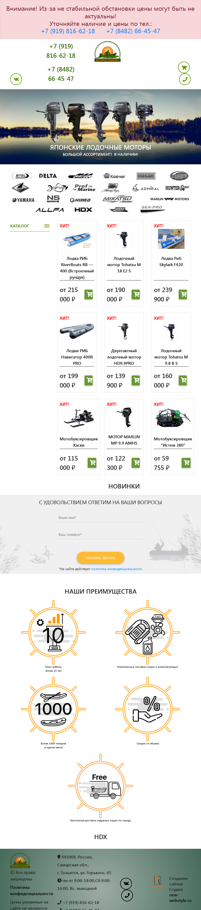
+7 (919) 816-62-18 (68, 30)
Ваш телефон (70, 514)
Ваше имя (67, 497)
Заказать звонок (100, 537)
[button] (15, 106)
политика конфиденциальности (116, 548)
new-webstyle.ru (180, 877)
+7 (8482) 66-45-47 (133, 30)
